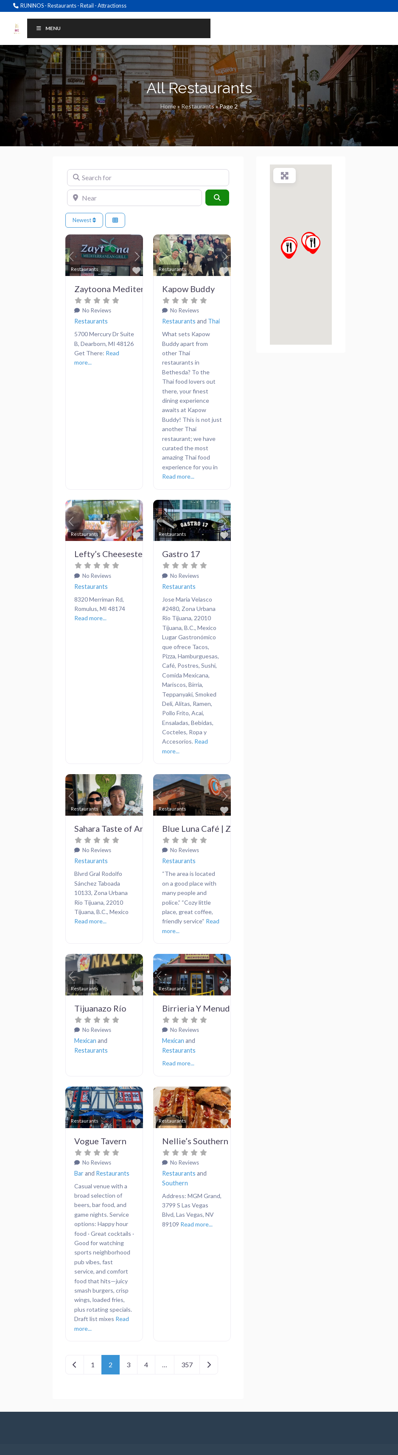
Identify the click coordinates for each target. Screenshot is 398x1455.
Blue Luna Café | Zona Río (211, 828)
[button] (71, 256)
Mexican (85, 1040)
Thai (214, 321)
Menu (48, 28)
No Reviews (96, 310)
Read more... (178, 476)
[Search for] (148, 177)
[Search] (217, 198)
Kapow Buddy (188, 289)
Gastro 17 (181, 554)
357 (187, 1364)
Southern (175, 1183)
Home (168, 106)
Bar (79, 1173)
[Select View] (115, 220)
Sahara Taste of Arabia (117, 828)
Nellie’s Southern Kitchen (211, 1141)
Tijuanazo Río (100, 1008)
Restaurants (197, 106)
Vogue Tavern (100, 1141)
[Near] (134, 198)
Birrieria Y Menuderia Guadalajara (227, 1008)
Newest (84, 220)
